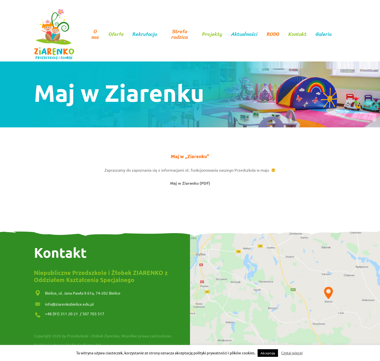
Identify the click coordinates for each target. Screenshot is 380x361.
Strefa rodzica (179, 34)
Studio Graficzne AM (83, 344)
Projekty (212, 34)
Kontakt (297, 34)
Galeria (324, 34)
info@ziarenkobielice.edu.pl (69, 303)
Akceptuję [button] (268, 353)
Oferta (116, 34)
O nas (95, 34)
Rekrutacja (144, 34)
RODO (273, 34)
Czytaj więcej (292, 352)
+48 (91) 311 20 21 (62, 313)
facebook (340, 34)
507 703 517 (93, 313)
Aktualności (244, 34)
